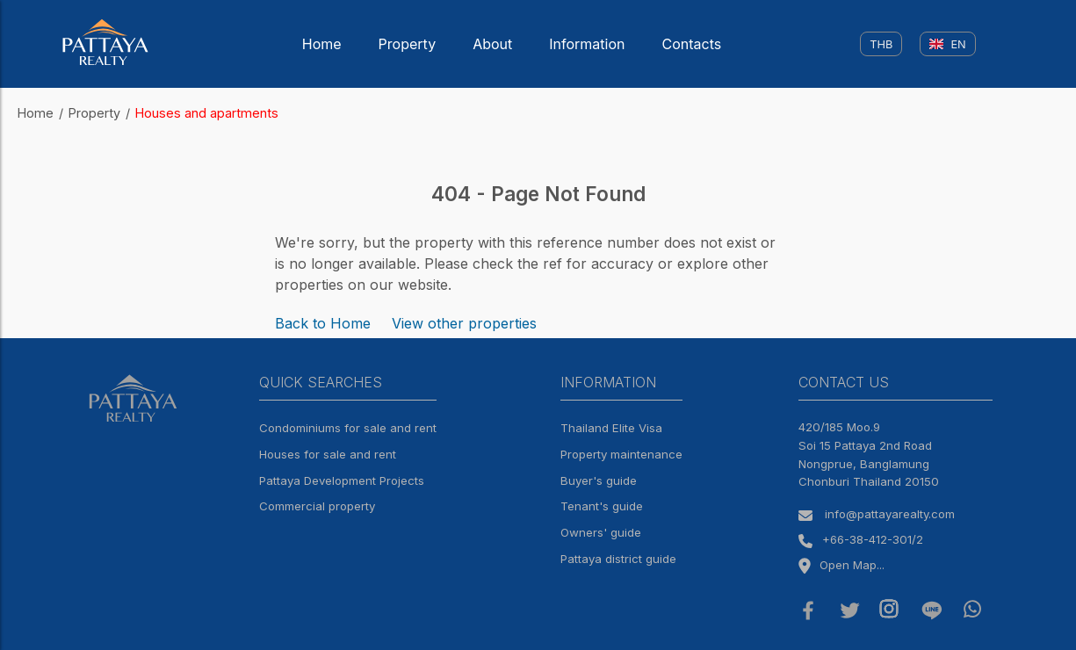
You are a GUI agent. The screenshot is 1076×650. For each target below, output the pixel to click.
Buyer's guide (598, 480)
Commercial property (317, 506)
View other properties (464, 323)
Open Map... (841, 565)
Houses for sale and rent (327, 454)
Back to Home (323, 323)
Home (322, 44)
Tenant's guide (601, 506)
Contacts (692, 44)
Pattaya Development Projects (341, 480)
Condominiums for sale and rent (348, 428)
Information (587, 44)
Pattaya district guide (618, 559)
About (492, 44)
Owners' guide (600, 532)
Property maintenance (621, 454)
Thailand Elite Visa (611, 428)
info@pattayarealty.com (890, 514)
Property (408, 44)
